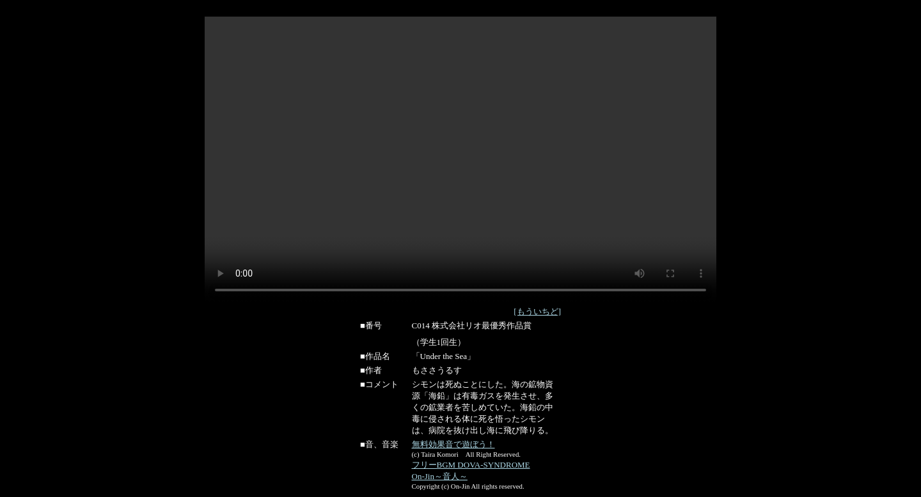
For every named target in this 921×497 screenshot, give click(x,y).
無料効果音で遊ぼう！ (453, 444)
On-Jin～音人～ (440, 476)
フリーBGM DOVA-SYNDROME (471, 465)
